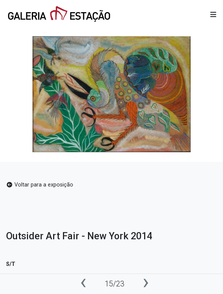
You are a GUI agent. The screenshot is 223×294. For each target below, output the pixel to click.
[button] (213, 15)
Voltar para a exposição (39, 185)
